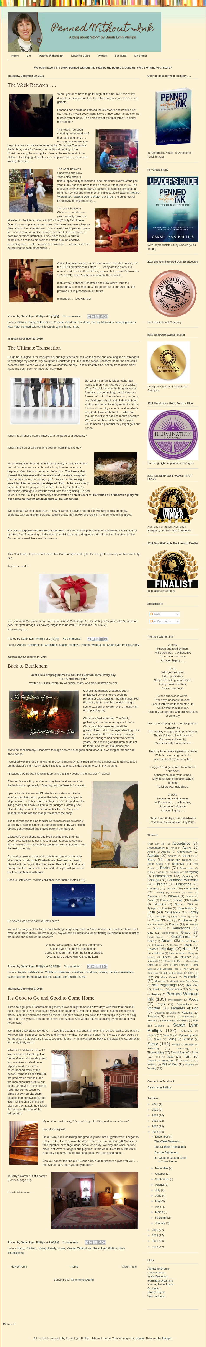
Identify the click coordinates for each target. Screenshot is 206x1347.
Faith (151, 912)
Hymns (151, 957)
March (159, 1212)
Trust (186, 1056)
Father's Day (178, 916)
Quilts (173, 1012)
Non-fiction (175, 989)
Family (96, 322)
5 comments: (72, 966)
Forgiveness (186, 920)
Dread (150, 900)
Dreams (164, 900)
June (158, 1195)
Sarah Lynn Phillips (59, 326)
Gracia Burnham (156, 937)
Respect (152, 1020)
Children (70, 322)
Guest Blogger (16, 976)
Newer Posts (19, 1266)
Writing (151, 1068)
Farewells (160, 916)
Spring (172, 1039)
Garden (157, 928)
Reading (187, 1012)
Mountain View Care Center (184, 981)
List (190, 972)
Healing (174, 945)
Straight (176, 1044)
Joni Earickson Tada (167, 969)
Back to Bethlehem (27, 666)
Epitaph (151, 908)
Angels (21, 644)
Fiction (194, 916)
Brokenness (186, 868)
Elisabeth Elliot (184, 904)
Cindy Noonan (156, 1272)
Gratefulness (180, 936)
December (162, 1136)
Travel (170, 1056)
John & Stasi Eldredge (175, 965)
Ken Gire (188, 968)
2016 (155, 1131)
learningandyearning (160, 1280)
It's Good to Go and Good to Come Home (51, 998)
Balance (187, 855)
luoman (140, 1338)
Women (189, 1064)
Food (170, 920)
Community (191, 888)
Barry (31, 322)
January (160, 1223)
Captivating (175, 872)
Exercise (167, 908)
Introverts (152, 961)
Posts (155, 614)
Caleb (162, 872)
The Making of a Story (184, 1052)
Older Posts (129, 1266)
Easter (194, 900)
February (161, 1217)
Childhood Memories (58, 972)
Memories (107, 322)
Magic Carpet (169, 977)
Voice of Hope (156, 1296)
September (162, 1179)
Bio (29, 55)
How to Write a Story (181, 953)
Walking (151, 1064)
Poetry (193, 999)
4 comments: (71, 1242)
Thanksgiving (16, 1252)
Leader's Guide (80, 55)
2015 (155, 1230)
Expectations (185, 908)
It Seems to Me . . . (174, 961)
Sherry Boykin (156, 1292)
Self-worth (186, 1031)
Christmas (83, 322)
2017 (155, 1126)
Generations (126, 972)
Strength (189, 1044)
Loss (150, 977)
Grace (63, 644)
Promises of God (184, 1008)
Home (15, 55)
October (160, 1173)
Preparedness (184, 1004)
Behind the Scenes (178, 859)
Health (188, 944)
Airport (151, 851)
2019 (155, 1115)
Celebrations (44, 322)
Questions (160, 1013)
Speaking (120, 55)
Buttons (151, 872)
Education (160, 904)
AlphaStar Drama (158, 1268)
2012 (155, 1246)
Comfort (171, 888)
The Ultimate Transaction (34, 348)
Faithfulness (172, 912)
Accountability (156, 847)
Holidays (73, 644)
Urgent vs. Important (160, 1060)
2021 (155, 1104)
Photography (175, 999)
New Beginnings (125, 322)
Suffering (153, 1048)
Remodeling (187, 1016)
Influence (185, 957)
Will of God (169, 1064)
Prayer (161, 1004)
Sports (158, 1039)
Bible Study (155, 863)
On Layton (153, 1288)
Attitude (22, 322)
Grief (150, 941)
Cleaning (153, 888)
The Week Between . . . (32, 85)
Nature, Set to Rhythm (161, 1284)
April (158, 1206)
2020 (155, 1109)
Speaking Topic (188, 1035)
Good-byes (168, 932)
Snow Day (169, 1035)
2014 (155, 1235)
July (158, 1190)
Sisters (151, 1035)
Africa (174, 847)
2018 (155, 1120)
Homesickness (155, 953)
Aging (186, 847)
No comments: (72, 316)
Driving (42, 1248)
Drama (103, 972)
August (160, 1184)
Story (76, 326)
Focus (155, 920)
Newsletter (158, 989)
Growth (167, 941)
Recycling (170, 1016)
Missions (160, 981)
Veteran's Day (188, 1060)
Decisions (153, 896)
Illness (167, 957)
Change (59, 322)
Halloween (158, 944)
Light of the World (173, 972)
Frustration (192, 924)
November (162, 1168)
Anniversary (184, 851)
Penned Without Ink (51, 55)
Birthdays (178, 863)
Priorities (154, 1008)
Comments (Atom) (82, 1279)
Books (165, 868)
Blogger (166, 1338)
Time (157, 1056)
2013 (155, 1240)
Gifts (150, 932)
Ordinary (193, 989)
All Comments (160, 621)
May (158, 1201)
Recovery (153, 1016)
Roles (184, 1020)
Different (173, 896)
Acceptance (181, 843)
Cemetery (187, 876)
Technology (182, 1048)
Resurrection (169, 1020)
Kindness (152, 972)
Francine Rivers (155, 924)
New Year (14, 326)
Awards (172, 855)
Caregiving (191, 872)
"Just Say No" (156, 843)
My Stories (141, 55)
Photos (102, 55)
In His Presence (157, 1276)
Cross (189, 892)
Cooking (159, 892)
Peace (155, 994)
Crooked (175, 892)
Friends (173, 924)
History (151, 949)
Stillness (188, 1039)
